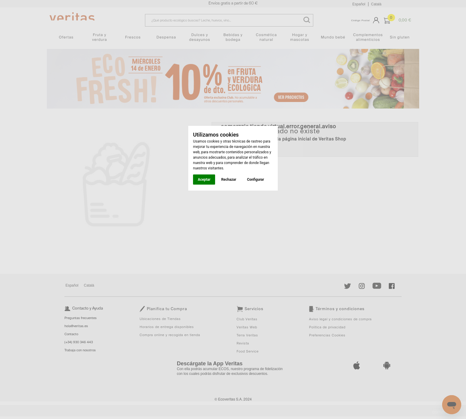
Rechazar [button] (228, 179)
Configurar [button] (255, 179)
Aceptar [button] (204, 179)
